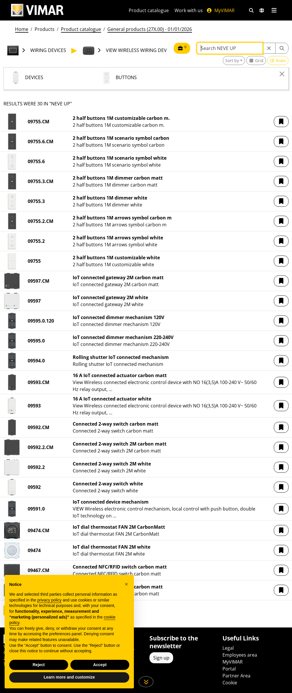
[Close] (281, 73)
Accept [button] (100, 664)
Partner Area (236, 675)
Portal (229, 669)
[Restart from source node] (269, 48)
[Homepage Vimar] (37, 10)
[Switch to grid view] (256, 60)
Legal (228, 648)
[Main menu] (274, 10)
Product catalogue (149, 10)
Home (21, 29)
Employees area (239, 655)
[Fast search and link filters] (251, 10)
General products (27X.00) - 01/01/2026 (149, 29)
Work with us (189, 10)
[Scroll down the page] (146, 681)
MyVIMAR (220, 10)
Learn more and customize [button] (69, 677)
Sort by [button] (232, 60)
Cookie (229, 682)
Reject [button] (39, 664)
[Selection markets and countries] (262, 10)
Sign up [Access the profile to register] (161, 658)
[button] (281, 121)
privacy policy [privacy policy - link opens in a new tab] (49, 600)
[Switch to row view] (278, 60)
